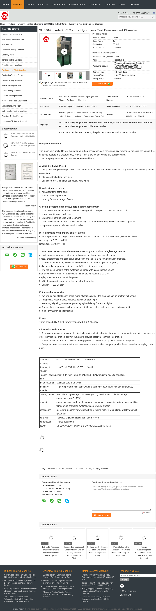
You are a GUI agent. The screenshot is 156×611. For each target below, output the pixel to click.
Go (153, 17)
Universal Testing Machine (13, 50)
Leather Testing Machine (12, 96)
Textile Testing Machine (11, 85)
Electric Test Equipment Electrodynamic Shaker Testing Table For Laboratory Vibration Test (74, 552)
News (122, 4)
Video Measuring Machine (13, 106)
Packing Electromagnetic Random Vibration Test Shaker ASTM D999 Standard (144, 552)
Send (124, 580)
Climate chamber (54, 468)
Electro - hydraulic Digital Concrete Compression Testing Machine (57, 582)
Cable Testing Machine (11, 91)
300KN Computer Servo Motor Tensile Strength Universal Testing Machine (58, 587)
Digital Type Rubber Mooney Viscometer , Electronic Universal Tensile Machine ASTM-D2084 (20, 591)
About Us (43, 4)
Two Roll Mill (7, 45)
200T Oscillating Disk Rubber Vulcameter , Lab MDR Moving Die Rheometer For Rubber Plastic (18, 599)
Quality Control (77, 4)
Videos (30, 4)
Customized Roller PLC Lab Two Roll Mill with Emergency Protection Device (20, 576)
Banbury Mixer (8, 55)
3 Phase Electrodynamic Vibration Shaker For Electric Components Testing (97, 551)
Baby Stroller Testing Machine (14, 111)
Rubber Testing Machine (12, 34)
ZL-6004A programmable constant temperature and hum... (67, 158)
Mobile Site (125, 595)
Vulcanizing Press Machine (13, 39)
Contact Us (95, 4)
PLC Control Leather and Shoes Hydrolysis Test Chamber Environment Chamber (97, 132)
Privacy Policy (18, 609)
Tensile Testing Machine (12, 60)
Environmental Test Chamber (30, 24)
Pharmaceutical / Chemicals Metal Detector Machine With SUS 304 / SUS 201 (98, 577)
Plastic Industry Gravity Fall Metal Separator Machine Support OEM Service (96, 599)
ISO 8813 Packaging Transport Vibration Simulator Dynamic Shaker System (50, 551)
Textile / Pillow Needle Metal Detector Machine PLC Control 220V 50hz (97, 584)
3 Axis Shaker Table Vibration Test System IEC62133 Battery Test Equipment (120, 551)
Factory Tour (58, 4)
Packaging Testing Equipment (14, 75)
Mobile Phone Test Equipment (14, 101)
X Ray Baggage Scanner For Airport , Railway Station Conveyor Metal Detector (97, 591)
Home (5, 4)
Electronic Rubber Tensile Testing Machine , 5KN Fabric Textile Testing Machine (58, 594)
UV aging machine (100, 468)
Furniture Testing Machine (12, 116)
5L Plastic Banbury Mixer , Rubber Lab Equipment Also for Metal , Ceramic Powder (20, 583)
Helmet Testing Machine (12, 80)
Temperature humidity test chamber (76, 468)
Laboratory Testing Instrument (14, 121)
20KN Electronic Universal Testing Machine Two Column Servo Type (57, 576)
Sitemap (131, 591)
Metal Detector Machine (12, 65)
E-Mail (123, 591)
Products (17, 4)
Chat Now (110, 4)
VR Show (134, 4)
